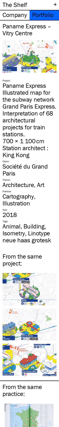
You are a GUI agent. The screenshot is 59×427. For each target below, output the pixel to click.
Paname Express (24, 85)
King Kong (16, 155)
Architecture (18, 185)
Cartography (18, 196)
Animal (11, 226)
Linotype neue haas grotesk (27, 236)
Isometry (14, 233)
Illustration (16, 203)
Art (40, 185)
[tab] (15, 15)
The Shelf (15, 5)
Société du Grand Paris (25, 169)
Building (34, 226)
